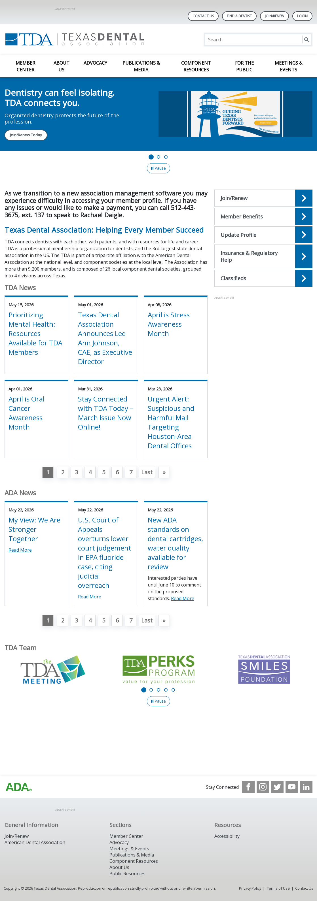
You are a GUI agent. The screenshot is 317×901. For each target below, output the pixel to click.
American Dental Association (35, 842)
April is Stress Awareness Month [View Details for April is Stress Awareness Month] (169, 324)
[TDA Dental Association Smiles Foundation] (264, 669)
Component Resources (196, 66)
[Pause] (158, 168)
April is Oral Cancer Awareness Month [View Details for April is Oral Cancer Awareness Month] (27, 413)
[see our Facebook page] (248, 787)
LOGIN (302, 16)
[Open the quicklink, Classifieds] (263, 278)
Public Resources (127, 873)
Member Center (25, 66)
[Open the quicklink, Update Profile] (263, 234)
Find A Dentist (239, 16)
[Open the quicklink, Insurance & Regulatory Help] (263, 256)
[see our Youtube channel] (292, 787)
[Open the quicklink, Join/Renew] (263, 198)
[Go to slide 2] (158, 157)
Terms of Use (278, 888)
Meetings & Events (288, 66)
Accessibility (227, 836)
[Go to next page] (164, 472)
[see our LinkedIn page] (306, 787)
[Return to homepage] (78, 39)
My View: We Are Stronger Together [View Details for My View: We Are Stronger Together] (34, 529)
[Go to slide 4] (166, 690)
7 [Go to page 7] (130, 472)
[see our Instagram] (263, 787)
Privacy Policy (250, 888)
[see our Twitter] (277, 787)
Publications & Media (141, 66)
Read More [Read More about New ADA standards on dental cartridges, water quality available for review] (182, 598)
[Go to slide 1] (151, 157)
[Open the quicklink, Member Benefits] (263, 216)
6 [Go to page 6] (117, 472)
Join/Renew (274, 16)
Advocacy (95, 63)
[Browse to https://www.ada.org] (19, 787)
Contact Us (203, 16)
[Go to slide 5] (173, 690)
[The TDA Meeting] (52, 669)
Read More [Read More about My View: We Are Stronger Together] (20, 550)
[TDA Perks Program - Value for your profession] (158, 669)
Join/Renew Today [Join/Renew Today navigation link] (26, 134)
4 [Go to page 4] (90, 472)
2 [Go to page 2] (62, 472)
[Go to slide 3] (166, 157)
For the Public (244, 66)
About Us (61, 66)
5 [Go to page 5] (103, 472)
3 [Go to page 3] (76, 472)
